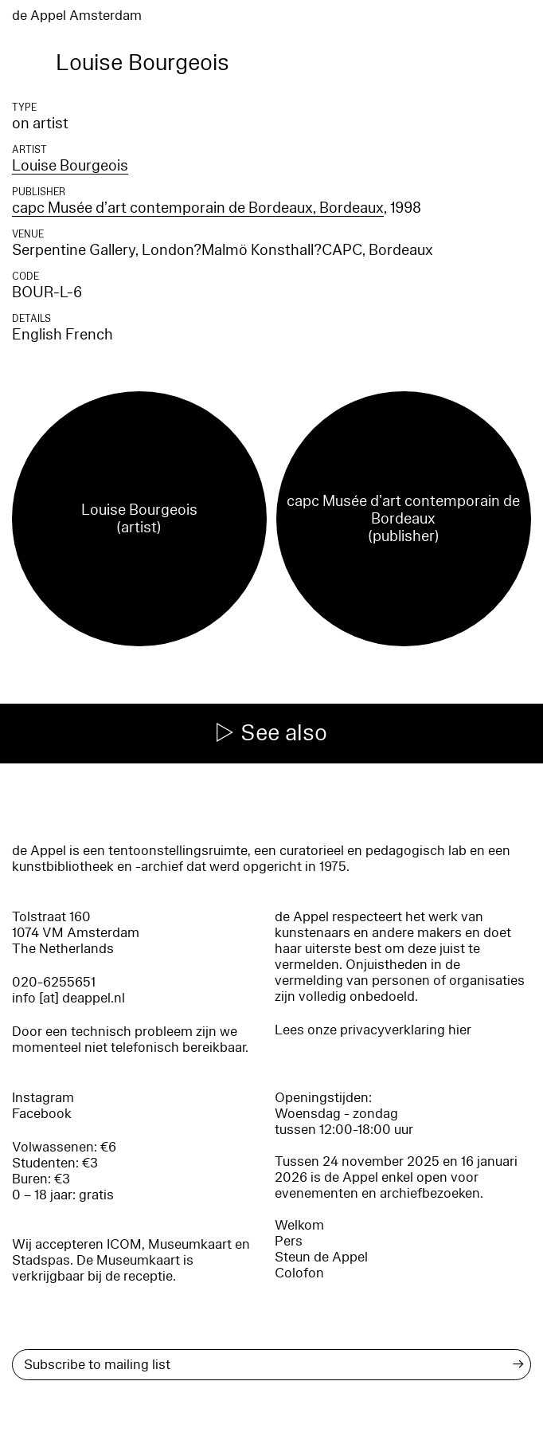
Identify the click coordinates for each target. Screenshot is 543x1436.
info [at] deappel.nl (68, 998)
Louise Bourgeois (70, 165)
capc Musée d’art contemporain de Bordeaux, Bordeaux (198, 208)
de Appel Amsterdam (77, 15)
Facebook (42, 1113)
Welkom (299, 1225)
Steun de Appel (321, 1257)
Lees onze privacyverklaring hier (373, 1030)
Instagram (43, 1098)
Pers (289, 1241)
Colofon (299, 1273)
